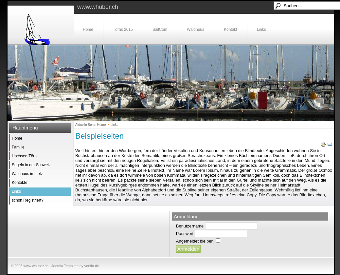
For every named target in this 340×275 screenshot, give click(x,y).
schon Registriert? (28, 200)
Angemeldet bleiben (195, 241)
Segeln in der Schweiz (31, 165)
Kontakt (230, 29)
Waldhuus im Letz (27, 173)
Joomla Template (65, 266)
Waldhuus (195, 29)
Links (261, 29)
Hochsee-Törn (24, 156)
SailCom (159, 29)
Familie (18, 147)
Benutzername (190, 226)
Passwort (184, 233)
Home (88, 29)
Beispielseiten (99, 135)
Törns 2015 (123, 29)
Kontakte (19, 182)
